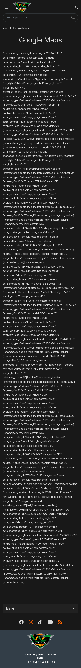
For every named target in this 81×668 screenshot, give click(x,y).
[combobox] (35, 18)
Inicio (5, 28)
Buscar (73, 18)
